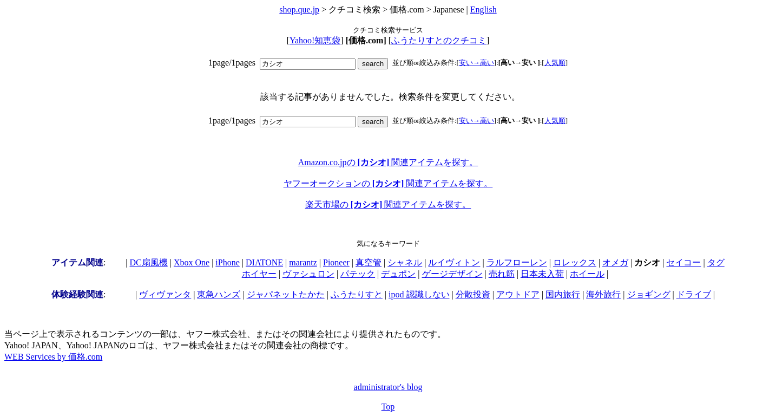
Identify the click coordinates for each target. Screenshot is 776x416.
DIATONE (264, 262)
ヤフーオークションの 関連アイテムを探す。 (388, 183)
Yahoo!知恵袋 (315, 40)
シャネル (404, 262)
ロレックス (574, 262)
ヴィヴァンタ (165, 294)
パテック (357, 273)
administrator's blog (388, 387)
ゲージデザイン (452, 273)
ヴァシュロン (308, 273)
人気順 (554, 62)
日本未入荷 (542, 273)
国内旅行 (562, 294)
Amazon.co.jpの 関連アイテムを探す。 (388, 162)
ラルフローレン (516, 262)
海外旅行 (603, 294)
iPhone (227, 262)
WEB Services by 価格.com (53, 356)
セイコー (683, 262)
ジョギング (648, 294)
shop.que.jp (299, 9)
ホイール (587, 273)
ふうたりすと (357, 294)
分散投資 (473, 294)
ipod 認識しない (419, 294)
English (483, 9)
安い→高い (476, 62)
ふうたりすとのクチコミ (438, 40)
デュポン (398, 273)
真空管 (369, 262)
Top (388, 406)
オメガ (615, 262)
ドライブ (693, 294)
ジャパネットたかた (286, 294)
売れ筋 (502, 273)
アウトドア (518, 294)
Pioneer (336, 262)
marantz (303, 262)
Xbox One (191, 262)
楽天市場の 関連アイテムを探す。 (388, 204)
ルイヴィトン (454, 262)
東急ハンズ (218, 294)
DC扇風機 (149, 262)
